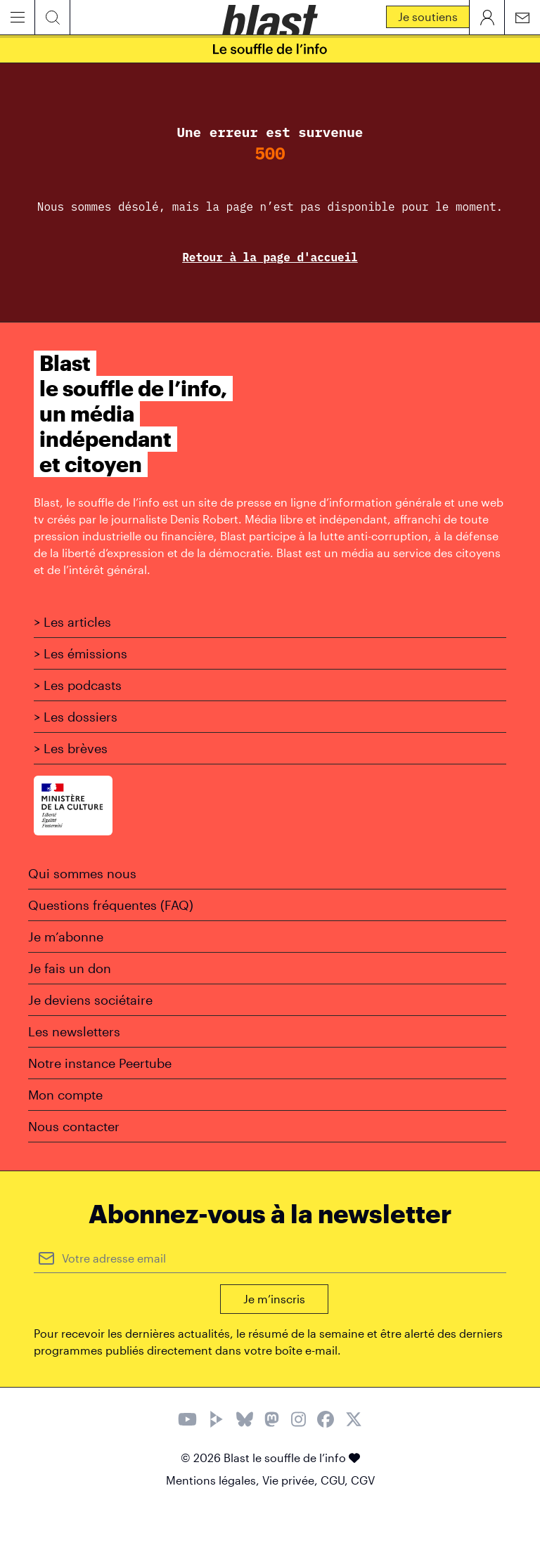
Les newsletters (74, 1031)
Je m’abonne (65, 936)
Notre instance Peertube (100, 1063)
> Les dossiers (75, 716)
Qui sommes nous (82, 873)
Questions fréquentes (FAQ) (110, 905)
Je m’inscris (274, 1298)
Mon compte (65, 1094)
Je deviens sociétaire (90, 1000)
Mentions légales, (214, 1480)
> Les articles (72, 622)
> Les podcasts (78, 685)
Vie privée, (291, 1480)
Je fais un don (69, 968)
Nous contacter (74, 1126)
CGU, (336, 1480)
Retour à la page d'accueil (270, 257)
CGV (363, 1480)
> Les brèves (71, 748)
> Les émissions (80, 653)
